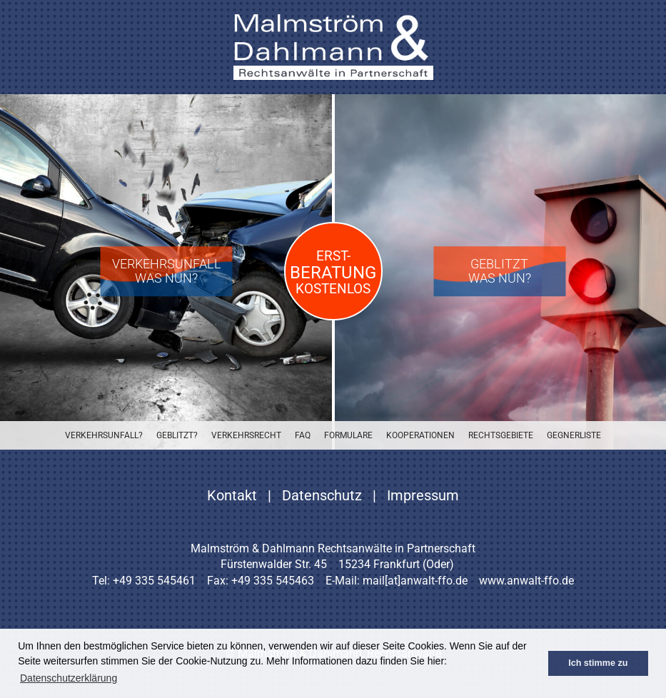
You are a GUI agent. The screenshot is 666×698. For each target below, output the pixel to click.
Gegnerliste (574, 435)
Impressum (423, 495)
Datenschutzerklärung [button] (68, 678)
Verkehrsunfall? (104, 435)
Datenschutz (322, 495)
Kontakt (232, 495)
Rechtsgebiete (500, 435)
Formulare (348, 435)
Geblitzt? (177, 435)
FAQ (303, 435)
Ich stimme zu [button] (597, 663)
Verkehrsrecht (246, 435)
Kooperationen (420, 435)
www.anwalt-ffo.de (526, 580)
